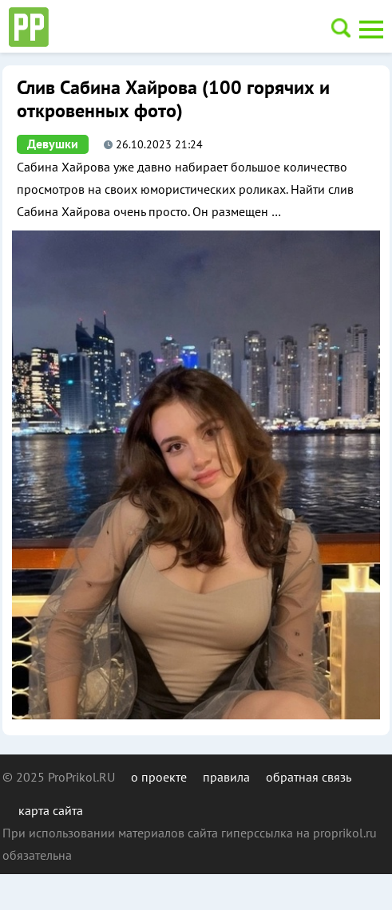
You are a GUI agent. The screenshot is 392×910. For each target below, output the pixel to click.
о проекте (159, 777)
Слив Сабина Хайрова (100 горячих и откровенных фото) (173, 100)
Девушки (52, 144)
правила (226, 777)
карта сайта (50, 810)
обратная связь (308, 777)
